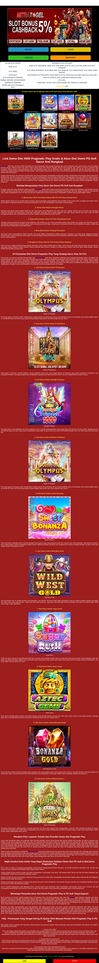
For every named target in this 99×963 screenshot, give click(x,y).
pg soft (72, 897)
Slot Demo (54, 956)
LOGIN (70, 49)
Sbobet (46, 956)
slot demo (38, 189)
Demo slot (4, 166)
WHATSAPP (71, 58)
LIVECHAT (28, 58)
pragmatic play (40, 257)
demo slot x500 (33, 851)
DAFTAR (28, 49)
